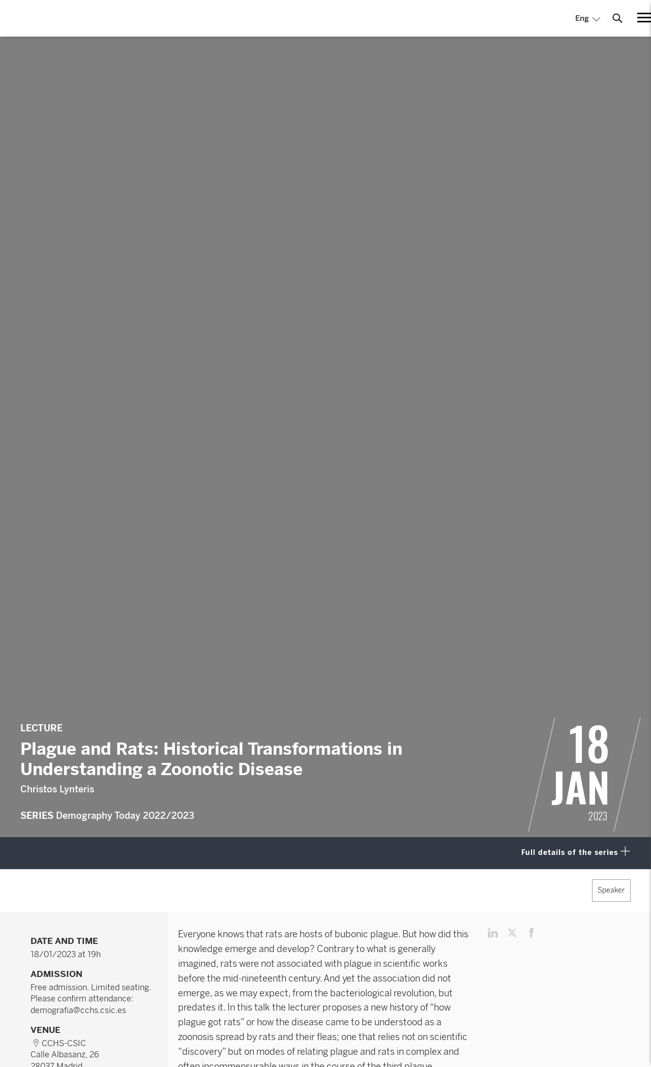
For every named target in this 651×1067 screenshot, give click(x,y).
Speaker (611, 890)
